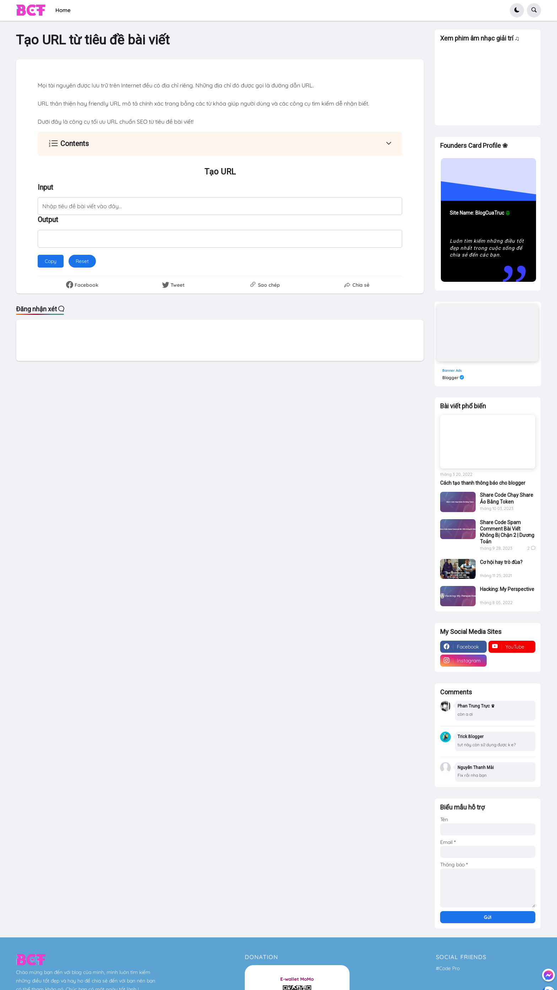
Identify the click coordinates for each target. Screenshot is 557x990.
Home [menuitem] (63, 10)
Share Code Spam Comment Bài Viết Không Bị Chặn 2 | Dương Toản (507, 532)
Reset (86, 259)
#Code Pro (448, 968)
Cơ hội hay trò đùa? (501, 562)
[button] (517, 10)
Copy (50, 261)
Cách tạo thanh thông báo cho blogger (482, 483)
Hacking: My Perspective (507, 589)
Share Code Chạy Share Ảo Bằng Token (506, 498)
